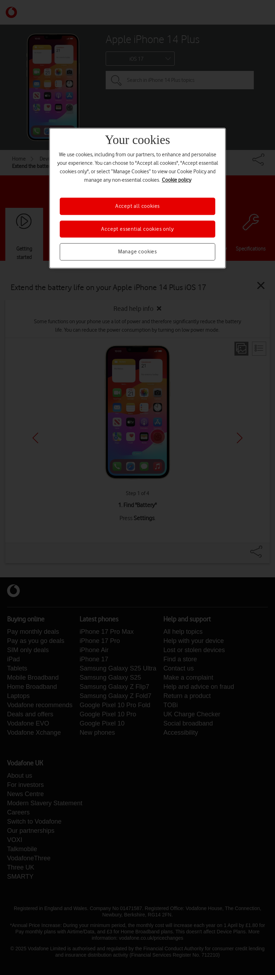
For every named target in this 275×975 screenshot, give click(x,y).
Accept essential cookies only (137, 229)
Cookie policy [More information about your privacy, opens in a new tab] (176, 180)
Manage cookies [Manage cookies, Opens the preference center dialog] (137, 251)
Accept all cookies (137, 206)
